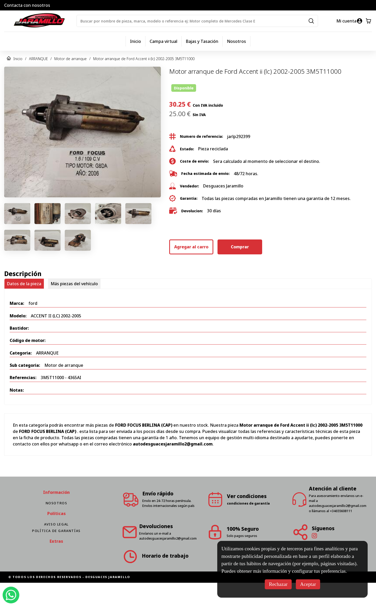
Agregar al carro (191, 247)
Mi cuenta (346, 21)
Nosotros (236, 41)
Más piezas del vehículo (74, 284)
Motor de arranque (70, 58)
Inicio (135, 41)
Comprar (240, 247)
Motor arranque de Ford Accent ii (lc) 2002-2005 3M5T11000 (144, 58)
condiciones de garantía (248, 503)
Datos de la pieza (24, 284)
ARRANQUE (38, 58)
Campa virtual (163, 41)
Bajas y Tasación (202, 41)
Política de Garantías (56, 530)
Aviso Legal (56, 524)
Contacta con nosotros (27, 5)
